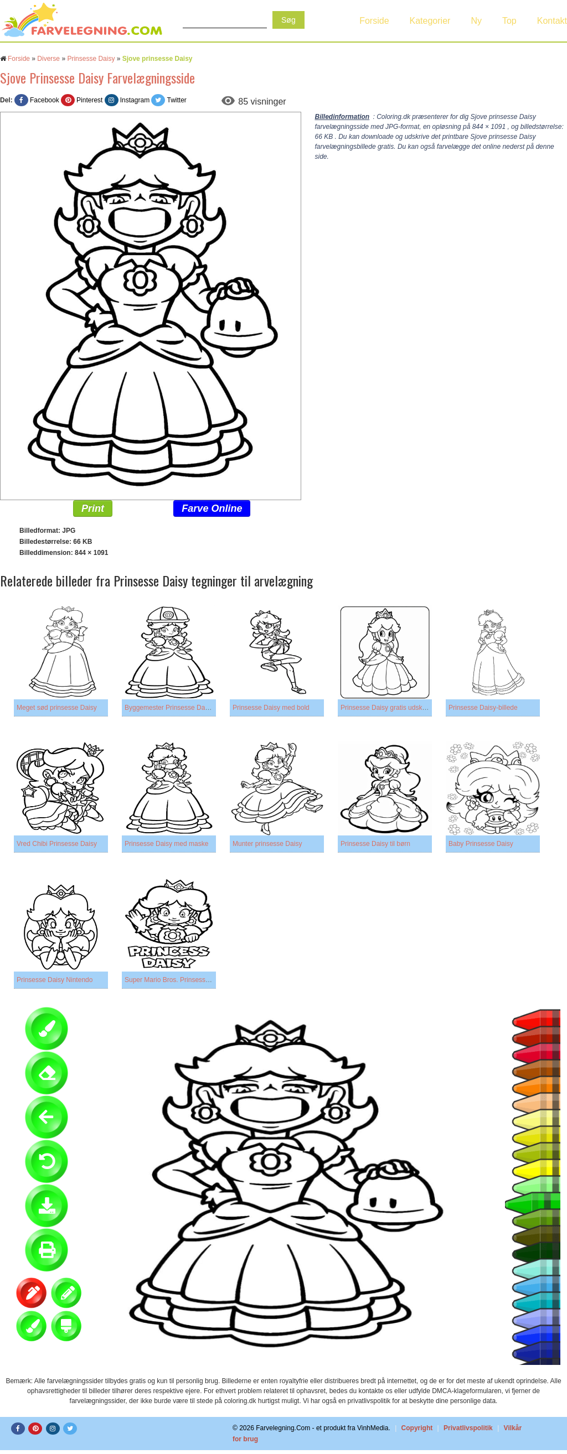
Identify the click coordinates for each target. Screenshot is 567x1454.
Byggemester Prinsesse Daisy (169, 708)
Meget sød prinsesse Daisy (57, 708)
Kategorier (430, 20)
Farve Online (212, 508)
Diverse (48, 59)
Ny (476, 20)
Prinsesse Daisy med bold (271, 708)
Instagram (135, 100)
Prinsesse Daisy (91, 59)
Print (92, 508)
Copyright (417, 1428)
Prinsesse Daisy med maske (166, 844)
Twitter (176, 100)
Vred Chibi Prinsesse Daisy (57, 844)
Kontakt (552, 20)
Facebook (44, 100)
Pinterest (89, 100)
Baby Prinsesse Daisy (481, 844)
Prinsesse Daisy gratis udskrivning (391, 708)
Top (509, 20)
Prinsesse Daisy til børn (375, 844)
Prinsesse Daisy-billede (483, 708)
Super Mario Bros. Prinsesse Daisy (176, 980)
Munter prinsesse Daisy (267, 844)
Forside (374, 20)
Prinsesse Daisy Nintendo (54, 980)
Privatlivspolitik (468, 1428)
